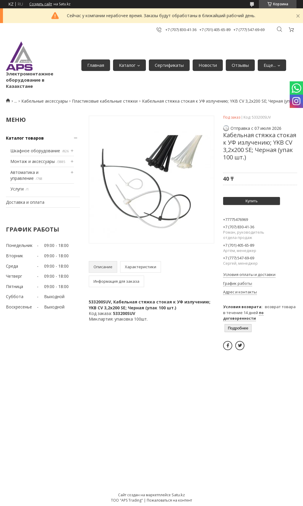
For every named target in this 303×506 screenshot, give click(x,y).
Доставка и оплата (25, 202)
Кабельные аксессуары (44, 101)
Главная (95, 65)
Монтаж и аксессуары (32, 161)
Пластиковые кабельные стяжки (105, 101)
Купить (251, 201)
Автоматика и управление (24, 175)
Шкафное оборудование (35, 150)
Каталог (127, 65)
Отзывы (240, 65)
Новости (208, 65)
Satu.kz (178, 494)
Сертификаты (169, 65)
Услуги (17, 189)
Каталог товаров (25, 138)
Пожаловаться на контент (169, 500)
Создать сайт (40, 4)
